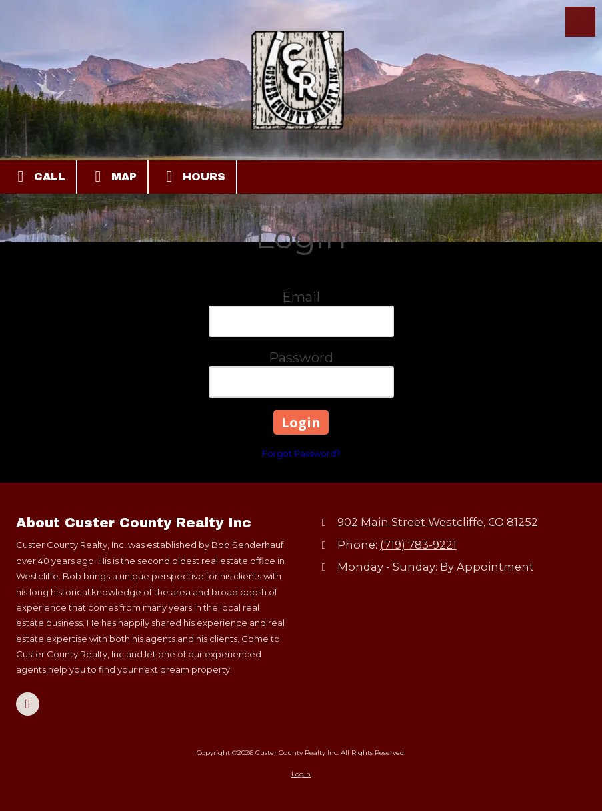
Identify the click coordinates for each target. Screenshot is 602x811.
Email (301, 297)
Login (301, 774)
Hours (192, 176)
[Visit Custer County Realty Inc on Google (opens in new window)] (27, 704)
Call (38, 176)
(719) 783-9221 (418, 544)
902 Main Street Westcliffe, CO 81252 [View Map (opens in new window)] (437, 522)
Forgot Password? (301, 453)
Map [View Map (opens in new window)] (112, 176)
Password (301, 358)
